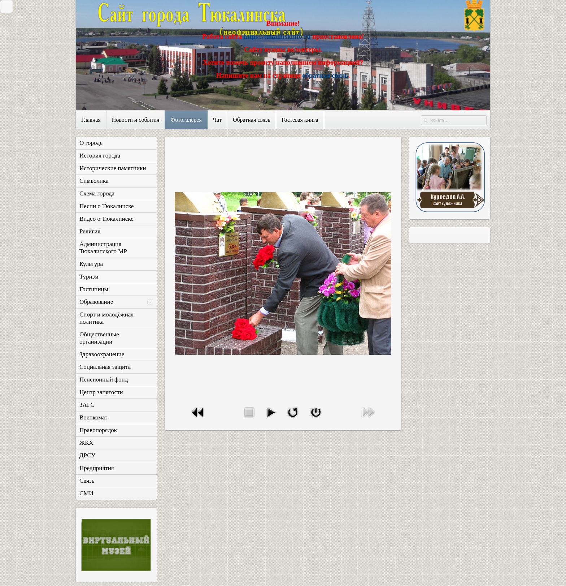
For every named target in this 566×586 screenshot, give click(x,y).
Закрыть (4, 6)
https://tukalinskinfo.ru (276, 36)
